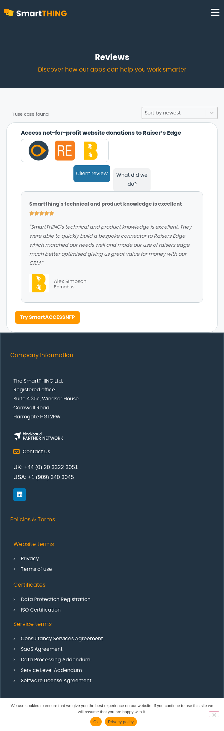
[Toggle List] (211, 113)
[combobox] (174, 113)
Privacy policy (121, 721)
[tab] (91, 173)
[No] (214, 714)
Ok (96, 721)
